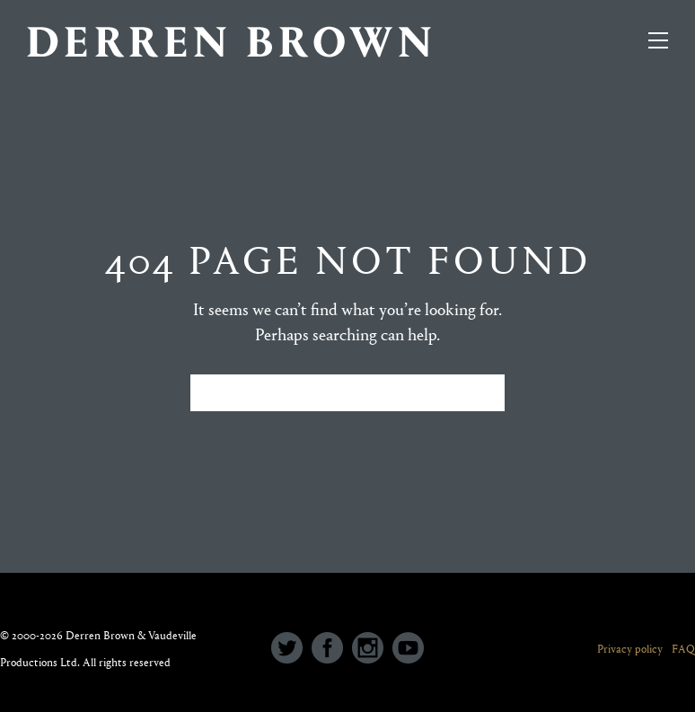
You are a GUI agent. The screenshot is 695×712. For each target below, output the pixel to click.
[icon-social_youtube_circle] (408, 649)
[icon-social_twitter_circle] (291, 649)
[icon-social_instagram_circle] (372, 649)
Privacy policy (630, 648)
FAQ (683, 648)
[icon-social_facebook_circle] (332, 649)
